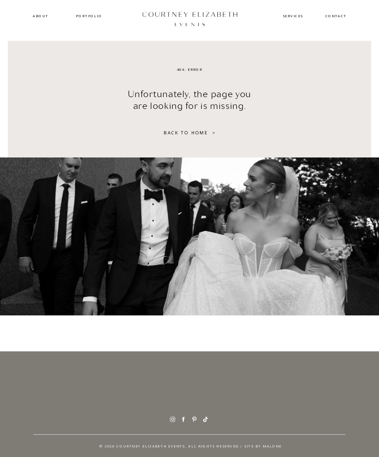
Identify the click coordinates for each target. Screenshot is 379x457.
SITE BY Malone (263, 445)
